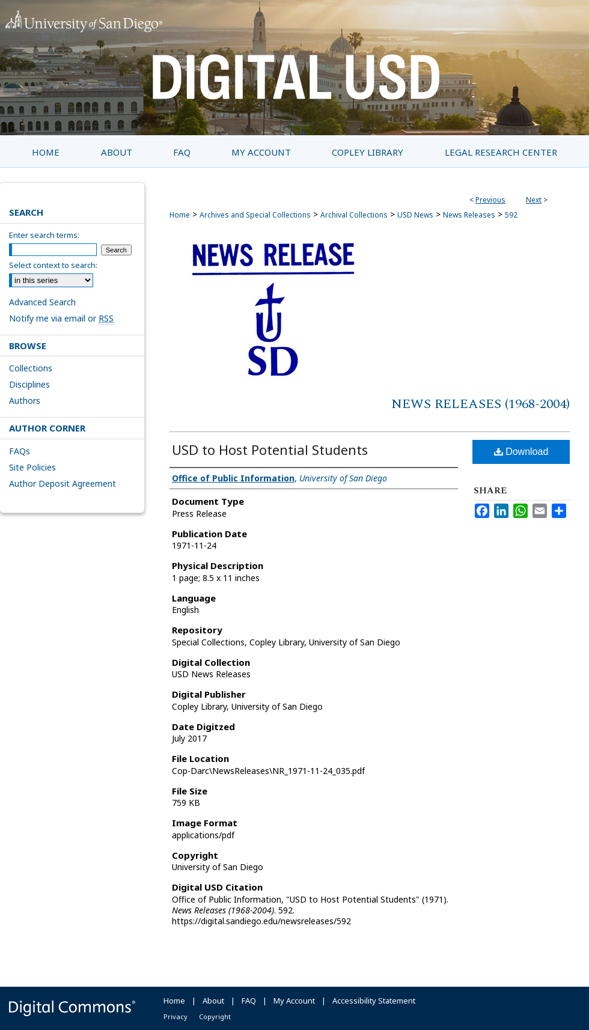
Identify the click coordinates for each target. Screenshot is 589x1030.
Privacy (175, 1016)
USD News (415, 215)
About (213, 1000)
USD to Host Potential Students (270, 449)
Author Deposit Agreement (62, 483)
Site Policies (32, 467)
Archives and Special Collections (255, 215)
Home (179, 215)
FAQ (249, 1000)
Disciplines (29, 384)
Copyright (215, 1016)
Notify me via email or (61, 318)
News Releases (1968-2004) (480, 404)
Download (521, 451)
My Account (294, 1000)
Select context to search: (53, 265)
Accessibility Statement (373, 1000)
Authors (24, 400)
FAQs (19, 451)
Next (534, 200)
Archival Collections (354, 215)
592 (511, 215)
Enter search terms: (44, 235)
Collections (30, 368)
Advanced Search (42, 302)
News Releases (469, 215)
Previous (490, 200)
